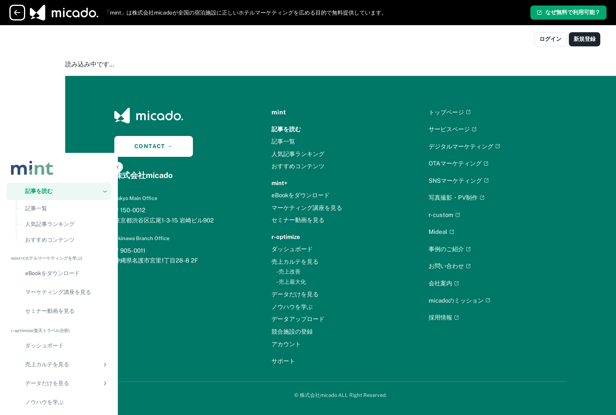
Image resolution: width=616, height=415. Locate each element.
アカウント (312, 344)
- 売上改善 (314, 271)
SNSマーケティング (485, 180)
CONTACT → (180, 146)
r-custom (471, 214)
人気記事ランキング (324, 154)
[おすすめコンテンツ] (65, 112)
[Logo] (40, 40)
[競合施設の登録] (58, 312)
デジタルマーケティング (491, 146)
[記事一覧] (65, 81)
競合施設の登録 (318, 331)
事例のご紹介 (476, 249)
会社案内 (470, 283)
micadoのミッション (486, 300)
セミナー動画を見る (324, 220)
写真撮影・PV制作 (483, 197)
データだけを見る (321, 294)
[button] (58, 63)
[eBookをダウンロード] (58, 145)
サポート (309, 361)
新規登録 (585, 39)
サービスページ (479, 129)
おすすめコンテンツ (324, 166)
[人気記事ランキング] (65, 97)
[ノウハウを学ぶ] (58, 274)
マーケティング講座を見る (333, 207)
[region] (58, 235)
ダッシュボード (318, 249)
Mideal (468, 231)
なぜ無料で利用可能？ (568, 12)
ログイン (550, 39)
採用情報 (470, 317)
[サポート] (58, 366)
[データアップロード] (58, 293)
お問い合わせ (476, 266)
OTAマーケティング (485, 163)
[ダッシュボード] (58, 218)
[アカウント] (58, 347)
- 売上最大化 (317, 282)
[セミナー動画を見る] (58, 183)
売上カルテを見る (321, 261)
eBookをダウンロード (327, 195)
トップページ (476, 112)
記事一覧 (309, 141)
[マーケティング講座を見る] (58, 164)
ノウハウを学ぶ (318, 306)
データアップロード (324, 319)
